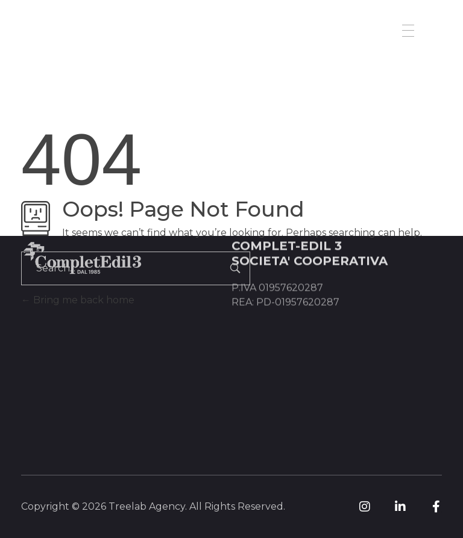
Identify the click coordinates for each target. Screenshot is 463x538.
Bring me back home (77, 300)
